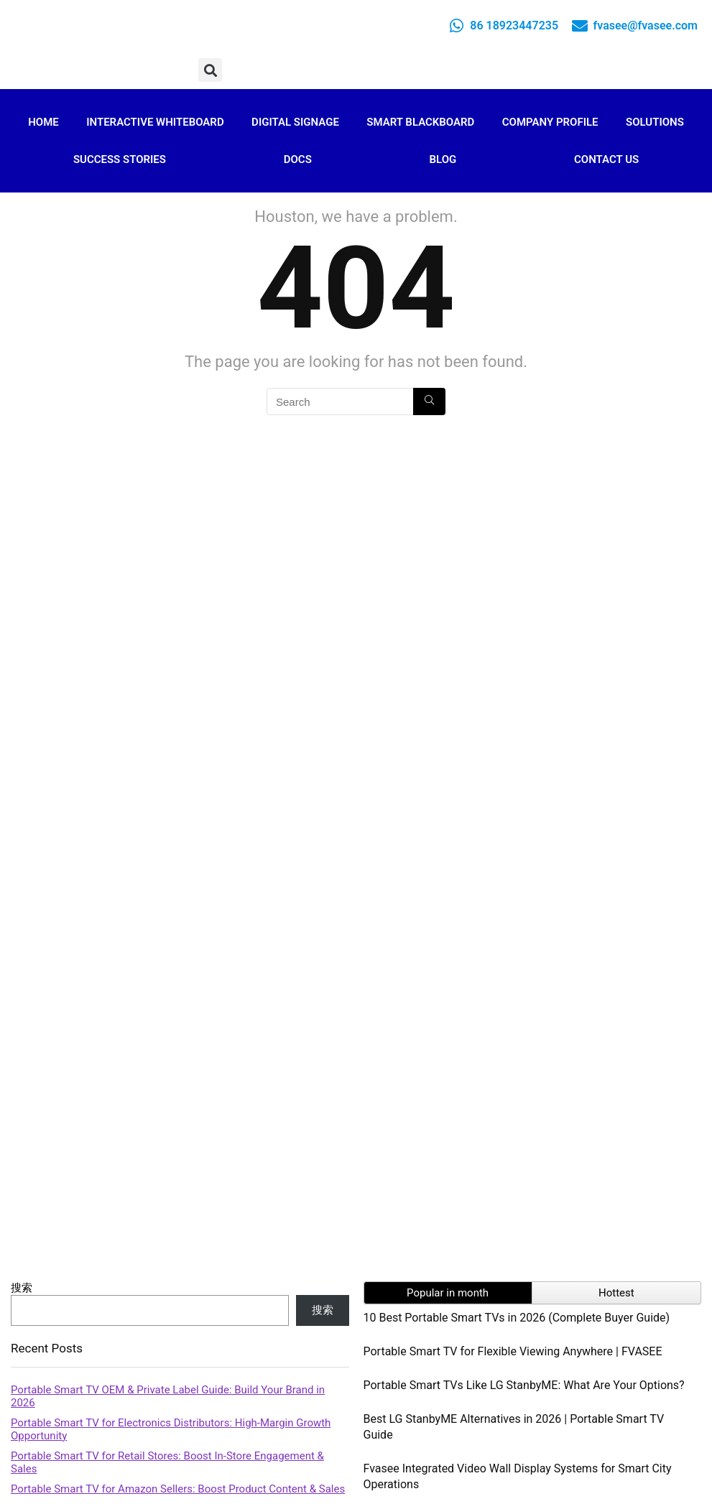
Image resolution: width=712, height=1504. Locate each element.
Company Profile (550, 122)
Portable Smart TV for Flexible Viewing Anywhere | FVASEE (513, 1351)
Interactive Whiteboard (154, 122)
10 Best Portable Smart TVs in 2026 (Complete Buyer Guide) (517, 1317)
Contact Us (606, 159)
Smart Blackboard (420, 122)
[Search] (429, 401)
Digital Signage (295, 122)
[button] (210, 70)
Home (43, 122)
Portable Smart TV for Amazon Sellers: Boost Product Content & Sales (178, 1488)
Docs (298, 159)
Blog (443, 159)
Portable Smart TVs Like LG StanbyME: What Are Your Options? (524, 1385)
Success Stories (119, 159)
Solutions (655, 122)
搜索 (21, 1287)
